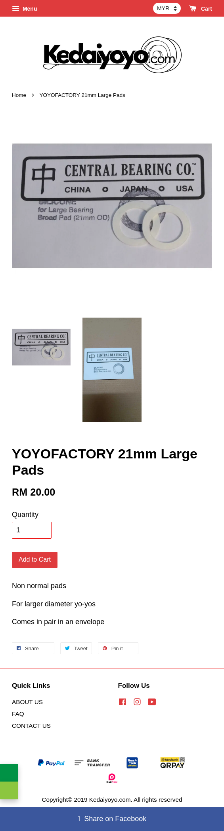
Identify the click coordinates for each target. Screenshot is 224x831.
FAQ (18, 713)
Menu (24, 8)
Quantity (25, 515)
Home (19, 95)
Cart (200, 8)
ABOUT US (27, 701)
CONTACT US (31, 725)
